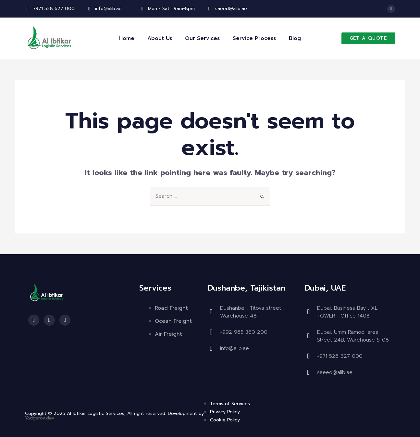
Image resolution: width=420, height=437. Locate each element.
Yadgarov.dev (39, 418)
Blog (295, 38)
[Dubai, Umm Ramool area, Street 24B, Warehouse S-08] (308, 336)
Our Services (202, 38)
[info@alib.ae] (89, 8)
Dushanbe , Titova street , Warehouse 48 (252, 312)
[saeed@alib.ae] (209, 8)
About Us (159, 38)
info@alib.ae (108, 8)
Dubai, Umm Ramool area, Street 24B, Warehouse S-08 (353, 336)
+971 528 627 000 (54, 8)
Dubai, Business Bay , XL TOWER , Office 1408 (347, 312)
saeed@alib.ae (231, 8)
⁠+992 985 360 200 (243, 332)
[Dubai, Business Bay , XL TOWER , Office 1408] (308, 312)
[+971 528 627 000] (27, 8)
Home (126, 38)
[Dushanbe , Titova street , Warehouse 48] (211, 312)
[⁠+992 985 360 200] (211, 332)
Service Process (254, 38)
